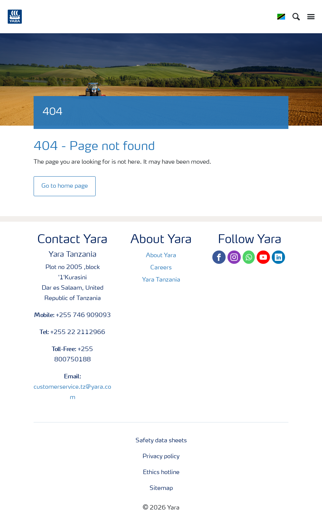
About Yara (161, 256)
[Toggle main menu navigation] (309, 16)
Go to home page (64, 186)
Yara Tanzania (161, 280)
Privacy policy (161, 457)
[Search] (296, 16)
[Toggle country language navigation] (281, 16)
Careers (161, 268)
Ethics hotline (161, 473)
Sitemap (161, 488)
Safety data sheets (161, 441)
